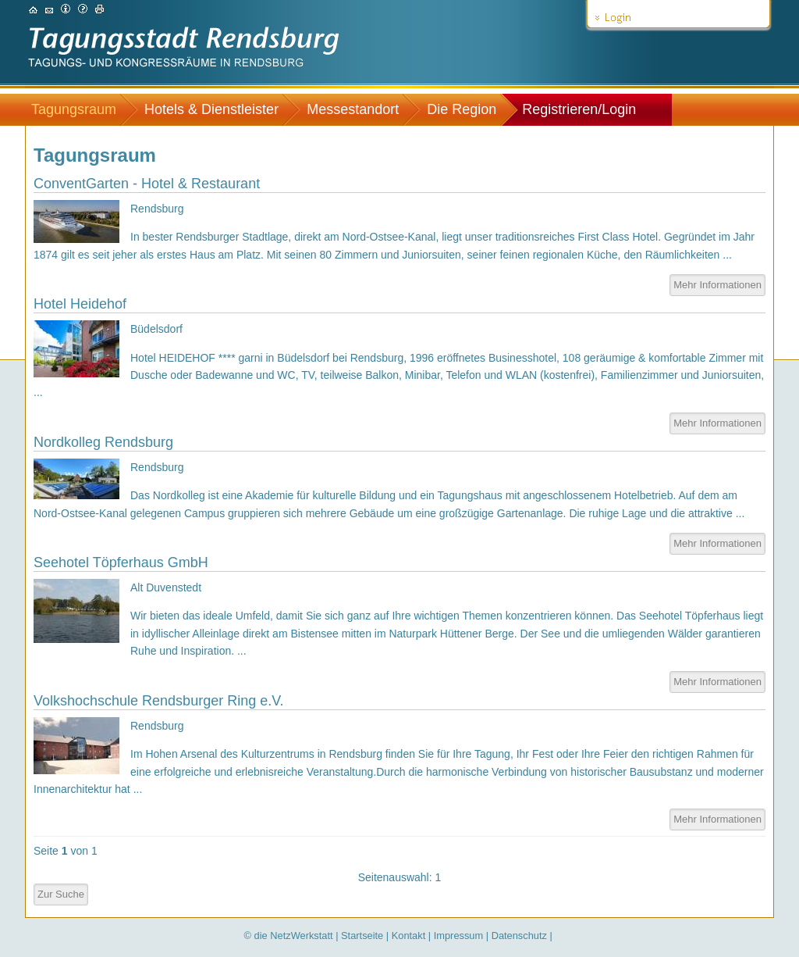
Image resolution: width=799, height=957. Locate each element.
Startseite (362, 935)
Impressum (458, 935)
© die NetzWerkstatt (288, 935)
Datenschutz (519, 935)
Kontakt (409, 935)
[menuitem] (81, 110)
